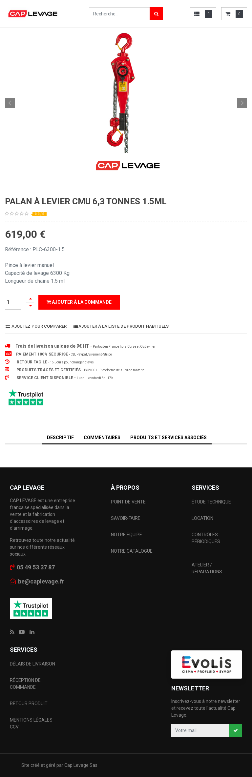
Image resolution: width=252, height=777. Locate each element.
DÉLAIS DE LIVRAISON (33, 663)
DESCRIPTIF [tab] (60, 437)
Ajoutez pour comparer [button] (36, 326)
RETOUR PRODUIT (29, 703)
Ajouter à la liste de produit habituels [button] (121, 326)
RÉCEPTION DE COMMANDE (25, 684)
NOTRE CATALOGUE (132, 551)
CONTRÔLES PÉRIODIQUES (206, 538)
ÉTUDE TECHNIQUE (212, 501)
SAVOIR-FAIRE (125, 518)
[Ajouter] (30, 298)
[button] (10, 103)
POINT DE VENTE (128, 501)
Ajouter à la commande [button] (79, 302)
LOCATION (203, 518)
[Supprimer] (30, 305)
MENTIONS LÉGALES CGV (31, 723)
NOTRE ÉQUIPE (126, 534)
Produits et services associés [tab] (168, 437)
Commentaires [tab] (102, 437)
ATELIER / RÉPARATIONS (207, 568)
